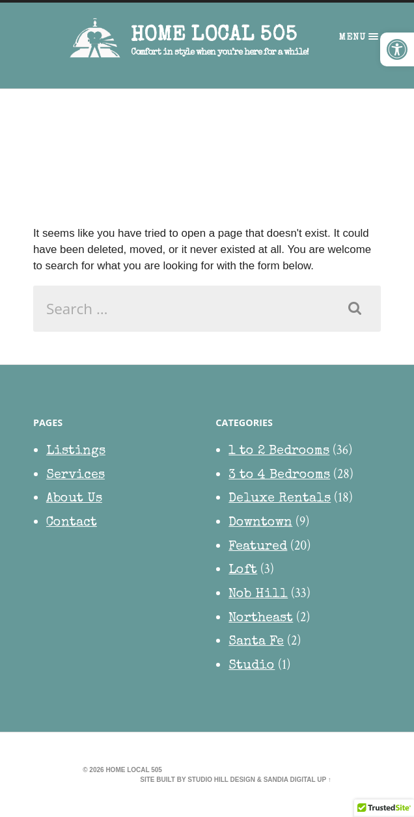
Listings (75, 451)
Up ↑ (324, 779)
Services (75, 475)
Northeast (260, 618)
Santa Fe (256, 642)
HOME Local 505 (214, 36)
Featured (257, 547)
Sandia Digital (290, 779)
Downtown (260, 522)
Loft (242, 570)
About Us (74, 498)
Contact (71, 522)
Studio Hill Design (221, 779)
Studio (251, 666)
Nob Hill (258, 594)
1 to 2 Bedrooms (278, 451)
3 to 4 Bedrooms (279, 475)
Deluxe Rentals (279, 498)
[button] (397, 49)
